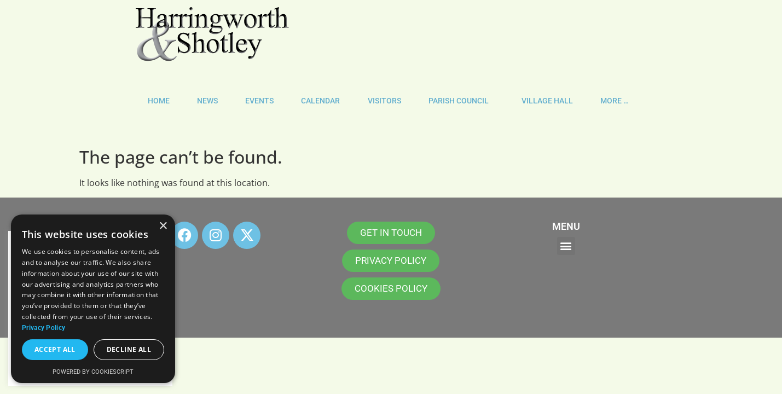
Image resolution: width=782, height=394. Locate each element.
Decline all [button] (129, 349)
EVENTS (259, 101)
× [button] (163, 226)
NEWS (207, 101)
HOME (159, 101)
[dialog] (93, 299)
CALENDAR (320, 101)
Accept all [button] (55, 349)
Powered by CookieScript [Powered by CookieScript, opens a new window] (93, 371)
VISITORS (384, 101)
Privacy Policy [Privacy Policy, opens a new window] (43, 328)
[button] (566, 246)
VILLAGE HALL (547, 101)
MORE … (617, 101)
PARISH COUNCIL (461, 101)
